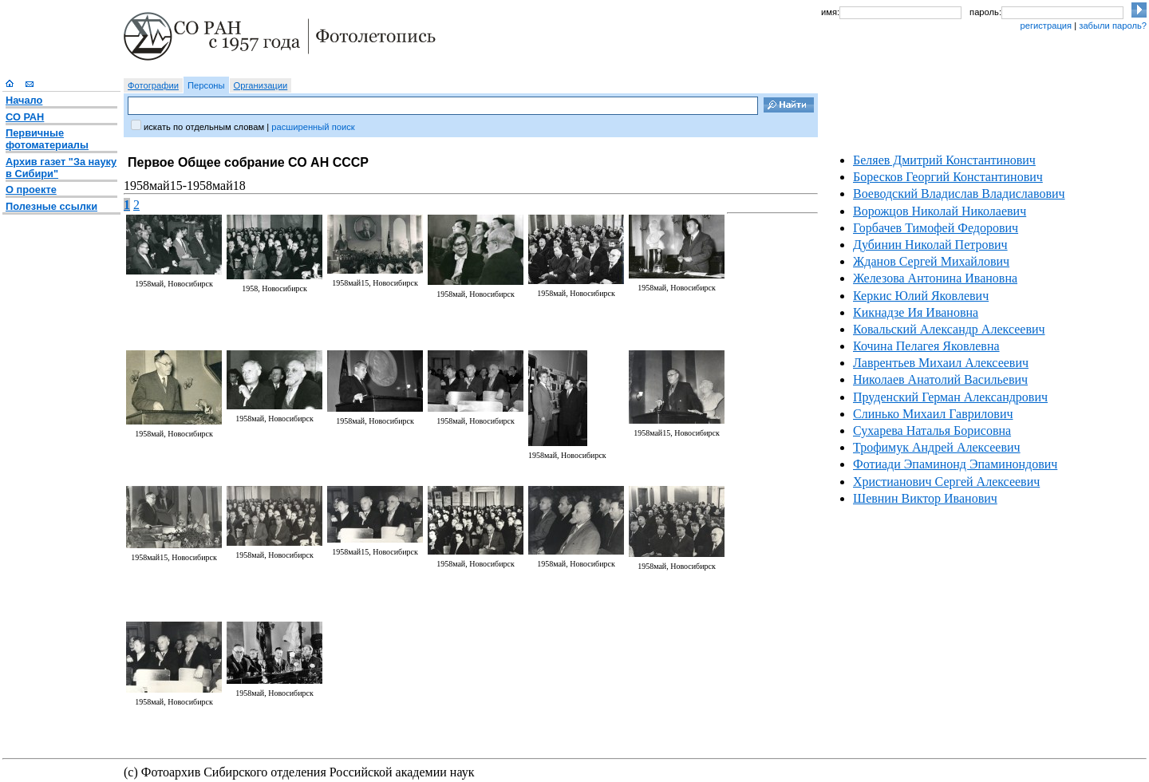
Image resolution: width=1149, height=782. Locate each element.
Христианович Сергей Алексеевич (946, 481)
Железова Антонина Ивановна (935, 278)
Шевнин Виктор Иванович (925, 498)
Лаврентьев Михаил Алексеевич (941, 362)
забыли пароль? (1113, 25)
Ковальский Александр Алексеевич (949, 329)
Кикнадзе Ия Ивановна (915, 312)
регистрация (1046, 25)
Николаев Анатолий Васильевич (940, 379)
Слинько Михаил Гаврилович (933, 414)
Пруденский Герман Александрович (950, 397)
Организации (261, 85)
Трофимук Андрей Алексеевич (937, 447)
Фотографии (153, 85)
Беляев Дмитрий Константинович (944, 160)
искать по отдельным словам (204, 127)
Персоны (206, 85)
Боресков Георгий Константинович (948, 177)
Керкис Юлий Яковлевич (921, 295)
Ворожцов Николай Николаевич (939, 211)
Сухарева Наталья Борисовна (932, 430)
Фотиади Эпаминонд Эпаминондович (955, 464)
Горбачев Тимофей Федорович (935, 228)
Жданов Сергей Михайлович (931, 261)
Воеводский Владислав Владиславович (959, 193)
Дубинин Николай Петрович (930, 244)
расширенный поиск (312, 127)
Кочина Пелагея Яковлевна (926, 346)
